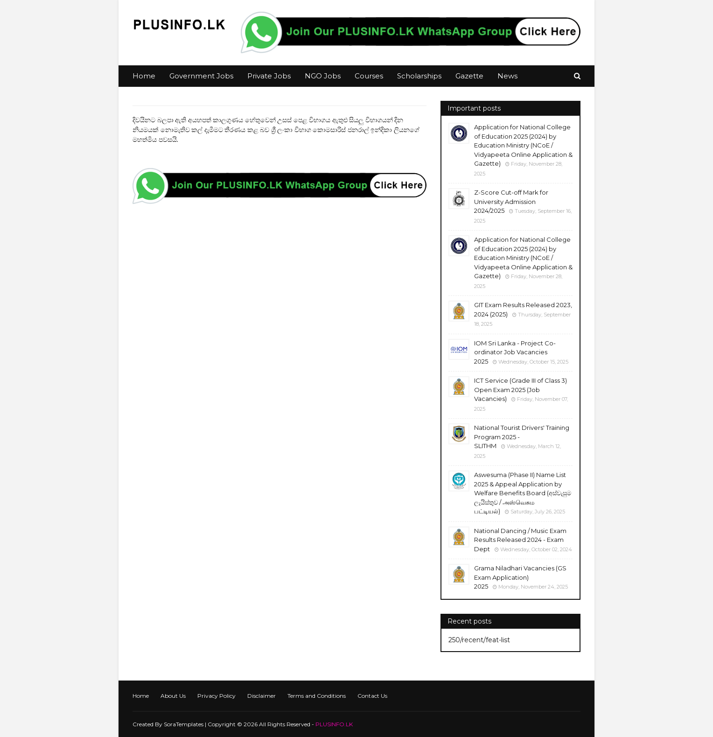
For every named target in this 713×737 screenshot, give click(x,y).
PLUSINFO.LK (334, 724)
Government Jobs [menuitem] (201, 75)
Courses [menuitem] (369, 75)
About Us (173, 695)
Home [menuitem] (144, 75)
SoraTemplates (183, 724)
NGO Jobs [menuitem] (323, 75)
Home (141, 695)
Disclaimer (261, 695)
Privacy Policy (216, 695)
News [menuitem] (507, 75)
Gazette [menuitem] (469, 75)
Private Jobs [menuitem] (269, 75)
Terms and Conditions (316, 695)
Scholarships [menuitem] (419, 75)
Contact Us (372, 695)
